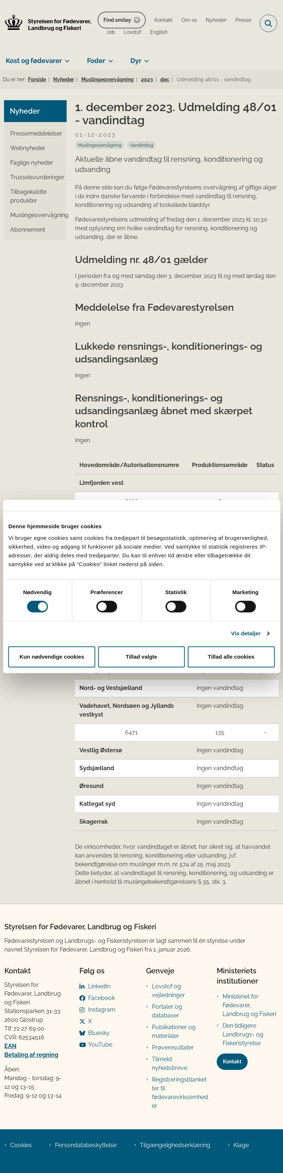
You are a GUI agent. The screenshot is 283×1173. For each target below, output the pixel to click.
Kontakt (232, 1061)
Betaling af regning (31, 1054)
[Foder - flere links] (109, 58)
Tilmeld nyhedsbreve (169, 1063)
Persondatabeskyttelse (86, 1145)
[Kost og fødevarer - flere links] (66, 58)
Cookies (21, 1145)
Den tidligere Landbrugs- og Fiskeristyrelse (243, 1034)
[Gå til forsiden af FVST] (46, 23)
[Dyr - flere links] (145, 58)
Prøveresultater (173, 1047)
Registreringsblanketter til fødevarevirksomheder (180, 1092)
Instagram (101, 1009)
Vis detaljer (246, 633)
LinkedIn (99, 986)
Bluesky (99, 1032)
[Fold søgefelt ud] (268, 23)
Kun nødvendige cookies (52, 657)
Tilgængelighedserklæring (175, 1145)
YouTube (100, 1044)
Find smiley (117, 20)
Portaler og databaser (167, 1011)
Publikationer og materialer (174, 1031)
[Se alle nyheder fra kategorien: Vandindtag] (141, 145)
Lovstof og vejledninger (168, 991)
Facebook (101, 997)
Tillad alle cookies (231, 657)
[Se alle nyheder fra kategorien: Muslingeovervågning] (99, 145)
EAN (10, 1046)
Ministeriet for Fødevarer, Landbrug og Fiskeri (249, 1005)
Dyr (135, 60)
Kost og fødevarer (34, 60)
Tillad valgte (141, 657)
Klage (241, 1145)
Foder (96, 60)
